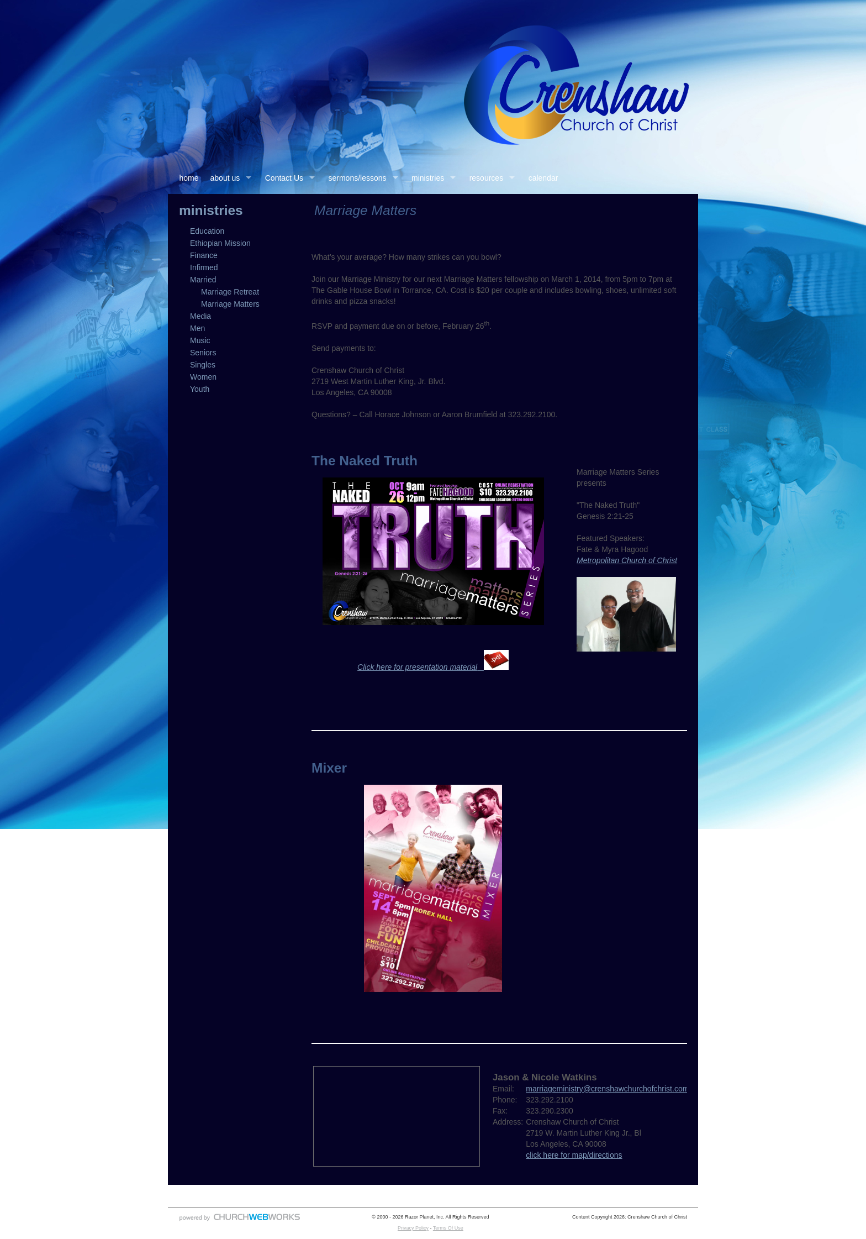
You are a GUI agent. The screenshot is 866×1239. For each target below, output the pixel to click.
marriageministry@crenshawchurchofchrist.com (607, 1088)
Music (200, 340)
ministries (427, 178)
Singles (202, 364)
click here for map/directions (574, 1155)
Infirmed (204, 267)
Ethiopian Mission (220, 243)
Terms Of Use (448, 1228)
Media (200, 316)
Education (207, 231)
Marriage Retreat (230, 291)
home (189, 178)
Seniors (203, 352)
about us (225, 178)
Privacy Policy (413, 1228)
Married (203, 279)
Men (197, 328)
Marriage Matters (230, 304)
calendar (543, 178)
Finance (204, 255)
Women (203, 376)
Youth (199, 389)
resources (486, 178)
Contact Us (284, 178)
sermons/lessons (358, 178)
